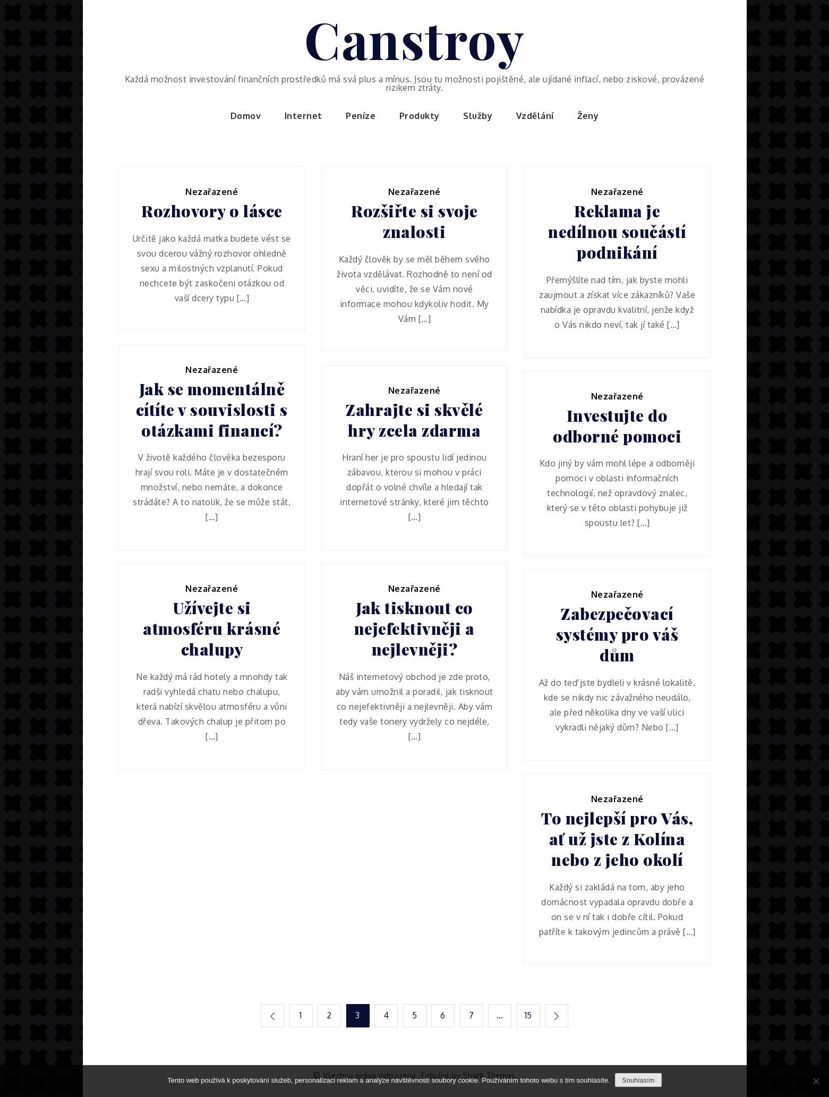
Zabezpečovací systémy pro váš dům (617, 634)
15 (528, 1015)
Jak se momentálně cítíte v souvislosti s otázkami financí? (212, 410)
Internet (303, 115)
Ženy (588, 115)
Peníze (360, 115)
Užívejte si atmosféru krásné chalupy (211, 629)
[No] (815, 1081)
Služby (477, 115)
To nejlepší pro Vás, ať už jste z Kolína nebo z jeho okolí (617, 839)
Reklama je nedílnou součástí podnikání (617, 232)
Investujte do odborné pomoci (617, 426)
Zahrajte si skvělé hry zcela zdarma (414, 420)
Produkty (419, 115)
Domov (245, 115)
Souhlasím (638, 1080)
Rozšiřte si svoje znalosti (414, 221)
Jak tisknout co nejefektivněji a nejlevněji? (414, 629)
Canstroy (414, 39)
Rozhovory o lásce (212, 211)
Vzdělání (535, 115)
